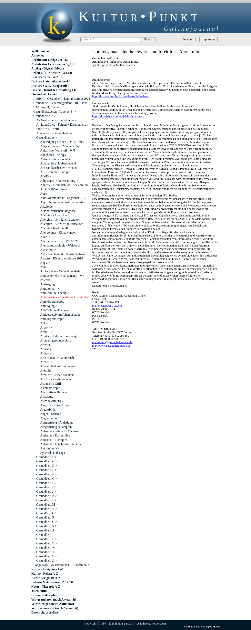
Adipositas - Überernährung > (59, 180)
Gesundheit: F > (46, 474)
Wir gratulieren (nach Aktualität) (53, 599)
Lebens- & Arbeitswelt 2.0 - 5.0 (52, 582)
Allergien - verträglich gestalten (60, 219)
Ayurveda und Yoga (52, 452)
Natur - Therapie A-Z (45, 586)
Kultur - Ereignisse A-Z (47, 569)
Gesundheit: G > (46, 478)
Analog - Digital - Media (47, 68)
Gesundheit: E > (46, 470)
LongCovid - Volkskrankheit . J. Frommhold (61, 565)
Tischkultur (39, 591)
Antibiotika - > (49, 288)
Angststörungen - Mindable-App (60, 146)
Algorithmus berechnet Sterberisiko (62, 202)
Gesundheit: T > (46, 534)
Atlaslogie (46, 396)
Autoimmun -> (49, 448)
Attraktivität (47, 409)
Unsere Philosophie (44, 595)
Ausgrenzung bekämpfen (56, 426)
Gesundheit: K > (46, 496)
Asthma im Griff (50, 383)
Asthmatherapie (50, 388)
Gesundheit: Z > (46, 560)
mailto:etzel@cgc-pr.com (107, 305)
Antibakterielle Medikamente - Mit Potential (62, 278)
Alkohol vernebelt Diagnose (57, 211)
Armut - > (46, 331)
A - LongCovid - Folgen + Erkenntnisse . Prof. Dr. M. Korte (62, 127)
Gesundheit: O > (46, 513)
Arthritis (45, 349)
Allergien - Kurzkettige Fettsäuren (61, 224)
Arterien (45, 344)
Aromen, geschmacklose (55, 340)
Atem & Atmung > (52, 401)
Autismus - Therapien (53, 439)
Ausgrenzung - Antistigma (56, 422)
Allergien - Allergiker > (55, 215)
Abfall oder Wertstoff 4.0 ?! (57, 150)
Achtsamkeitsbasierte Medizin (59, 167)
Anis (43, 267)
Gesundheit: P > (46, 517)
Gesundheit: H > (46, 483)
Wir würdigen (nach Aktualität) (52, 603)
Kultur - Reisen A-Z (44, 573)
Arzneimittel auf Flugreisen (57, 366)
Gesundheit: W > (47, 547)
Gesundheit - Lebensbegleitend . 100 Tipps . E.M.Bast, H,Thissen (61, 105)
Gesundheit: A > (46, 137)
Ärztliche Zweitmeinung (55, 379)
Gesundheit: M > (47, 504)
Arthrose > (47, 353)
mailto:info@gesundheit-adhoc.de (112, 342)
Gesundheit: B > (46, 457)
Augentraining (49, 418)
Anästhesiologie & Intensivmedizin (62, 254)
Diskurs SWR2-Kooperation (50, 85)
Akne (43, 193)
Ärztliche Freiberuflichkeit (57, 375)
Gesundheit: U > (46, 539)
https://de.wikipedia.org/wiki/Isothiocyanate (118, 116)
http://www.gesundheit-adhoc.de (111, 345)
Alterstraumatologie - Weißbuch (60, 245)
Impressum (209, 39)
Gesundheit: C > (46, 461)
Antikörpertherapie (52, 301)
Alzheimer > (48, 249)
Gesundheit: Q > (46, 521)
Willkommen (40, 51)
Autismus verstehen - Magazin (59, 431)
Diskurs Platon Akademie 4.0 (50, 81)
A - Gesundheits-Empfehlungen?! (57, 120)
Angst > (45, 262)
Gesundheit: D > (46, 465)
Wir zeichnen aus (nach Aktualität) (54, 608)
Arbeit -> (46, 327)
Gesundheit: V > (46, 543)
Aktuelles (37, 55)
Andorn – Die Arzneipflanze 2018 (61, 258)
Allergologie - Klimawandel (57, 232)
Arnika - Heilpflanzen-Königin (59, 336)
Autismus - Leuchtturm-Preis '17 (60, 444)
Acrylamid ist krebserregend (58, 163)
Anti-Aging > (48, 306)
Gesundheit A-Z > (44, 116)
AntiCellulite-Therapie (54, 293)
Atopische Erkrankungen (56, 405)
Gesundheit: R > (46, 526)
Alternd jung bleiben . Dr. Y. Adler (62, 141)
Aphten (44, 323)
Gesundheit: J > (46, 491)
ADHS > (45, 176)
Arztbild (45, 370)
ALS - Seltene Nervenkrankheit (60, 271)
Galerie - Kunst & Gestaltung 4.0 (53, 90)
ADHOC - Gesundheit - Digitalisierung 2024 (61, 98)
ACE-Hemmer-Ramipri (55, 172)
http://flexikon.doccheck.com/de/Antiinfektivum (120, 96)
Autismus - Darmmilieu (55, 435)
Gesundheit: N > (46, 508)
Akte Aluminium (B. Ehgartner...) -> (63, 198)
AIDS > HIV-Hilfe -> (53, 189)
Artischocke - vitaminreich (57, 357)
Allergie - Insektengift (54, 228)
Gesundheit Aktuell (44, 94)
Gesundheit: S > (46, 530)
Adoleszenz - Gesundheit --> (54, 133)
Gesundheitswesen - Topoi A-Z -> (54, 111)
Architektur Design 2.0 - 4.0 (49, 59)
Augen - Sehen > (50, 413)
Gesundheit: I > (46, 487)
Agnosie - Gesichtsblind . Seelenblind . (64, 185)
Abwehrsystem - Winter (55, 159)
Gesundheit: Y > (46, 556)
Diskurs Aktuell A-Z (44, 77)
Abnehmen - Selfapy (53, 154)
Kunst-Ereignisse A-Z (45, 578)
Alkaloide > (47, 206)
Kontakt (188, 39)
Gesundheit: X (45, 552)
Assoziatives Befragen (54, 392)
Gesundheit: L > (46, 500)
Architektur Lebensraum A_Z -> (53, 64)
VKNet (216, 626)
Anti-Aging (47, 284)
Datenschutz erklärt (44, 612)
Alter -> (45, 236)
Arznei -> (46, 362)
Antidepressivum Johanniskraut (60, 314)
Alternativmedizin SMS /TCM (59, 241)
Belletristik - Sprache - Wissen (51, 72)
